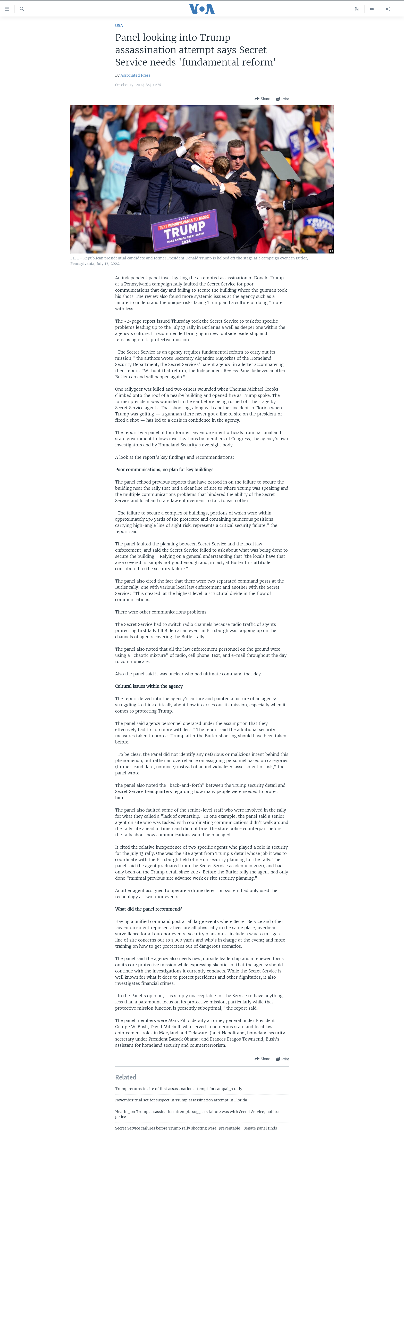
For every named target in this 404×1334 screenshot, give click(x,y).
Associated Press (135, 75)
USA (119, 26)
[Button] (262, 99)
